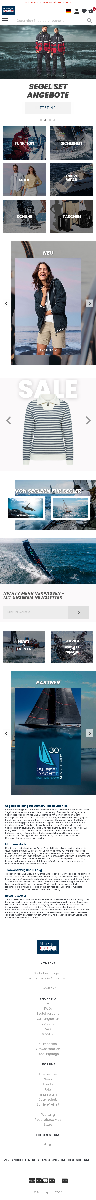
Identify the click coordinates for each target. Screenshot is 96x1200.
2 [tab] (45, 120)
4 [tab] (54, 120)
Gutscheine (48, 1044)
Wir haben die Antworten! (48, 978)
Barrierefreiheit (48, 1105)
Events (48, 1084)
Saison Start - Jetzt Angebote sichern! (48, 2)
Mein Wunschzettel (84, 11)
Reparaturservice (48, 1120)
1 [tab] (41, 120)
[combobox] (49, 20)
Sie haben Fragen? (48, 973)
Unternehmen (48, 1074)
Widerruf (48, 1034)
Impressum (48, 1095)
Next (89, 303)
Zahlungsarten (48, 1019)
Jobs (48, 1089)
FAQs (48, 1009)
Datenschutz (48, 1100)
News (48, 1079)
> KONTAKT (48, 988)
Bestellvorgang (48, 1014)
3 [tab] (50, 120)
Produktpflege (48, 1054)
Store (48, 1125)
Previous (6, 303)
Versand (48, 1024)
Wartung (48, 1115)
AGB (48, 1029)
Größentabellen (48, 1049)
